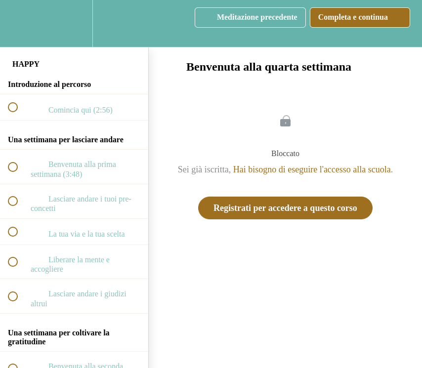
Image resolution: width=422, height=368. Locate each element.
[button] (18, 23)
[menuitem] (74, 23)
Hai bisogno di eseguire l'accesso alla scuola (312, 169)
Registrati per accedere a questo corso (285, 208)
